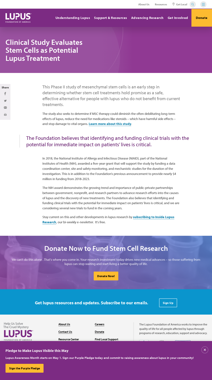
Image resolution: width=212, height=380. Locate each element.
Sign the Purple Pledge (24, 368)
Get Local (180, 4)
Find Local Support (106, 339)
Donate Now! (106, 276)
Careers (99, 324)
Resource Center (68, 339)
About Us (143, 4)
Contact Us (65, 332)
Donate (201, 18)
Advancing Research (147, 18)
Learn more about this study (110, 124)
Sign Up (168, 303)
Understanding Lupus (72, 18)
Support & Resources (110, 18)
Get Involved (177, 18)
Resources (161, 4)
